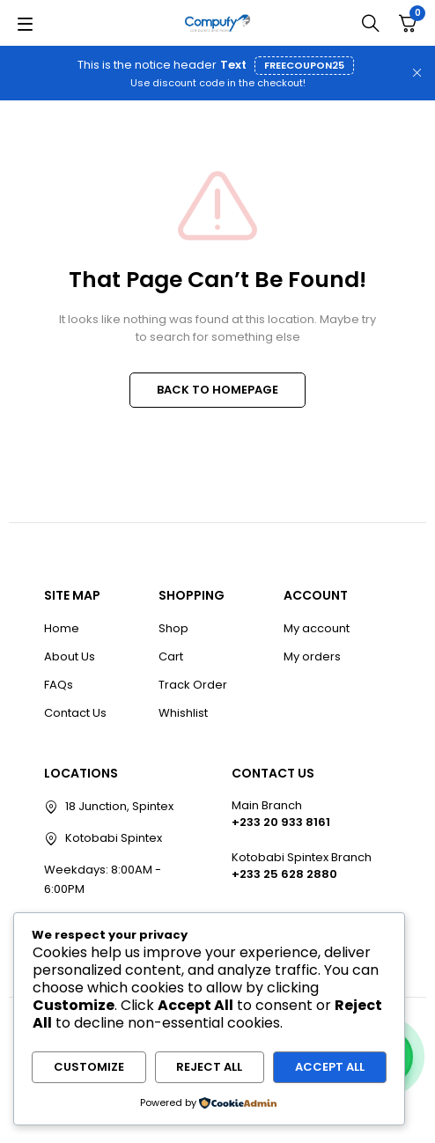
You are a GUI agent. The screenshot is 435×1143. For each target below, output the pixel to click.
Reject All (209, 1066)
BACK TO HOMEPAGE (217, 389)
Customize (89, 1066)
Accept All (330, 1066)
